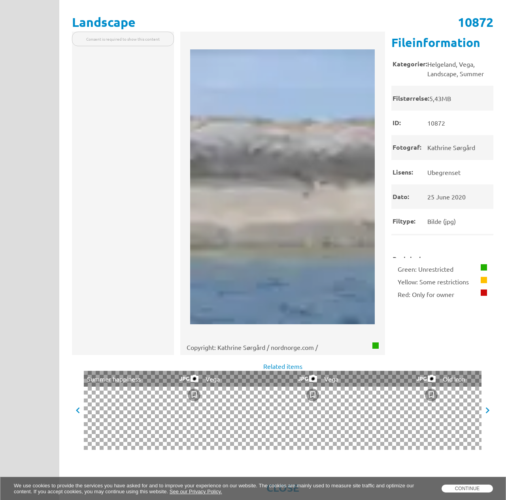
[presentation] (442, 145)
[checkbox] (194, 395)
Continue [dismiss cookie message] (467, 488)
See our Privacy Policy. (196, 491)
